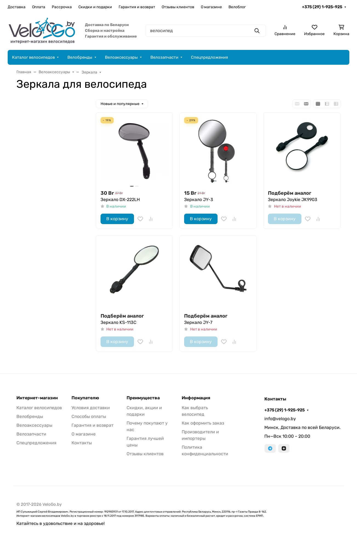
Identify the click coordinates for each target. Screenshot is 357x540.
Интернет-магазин (37, 398)
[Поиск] (205, 30)
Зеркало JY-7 (198, 322)
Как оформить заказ (203, 423)
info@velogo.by (280, 418)
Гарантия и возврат (137, 7)
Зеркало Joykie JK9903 (292, 199)
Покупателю (85, 398)
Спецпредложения (209, 57)
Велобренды (79, 57)
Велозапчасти (164, 57)
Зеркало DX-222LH (120, 199)
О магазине (211, 7)
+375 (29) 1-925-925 (322, 6)
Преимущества (143, 398)
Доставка (16, 7)
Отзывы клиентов (178, 7)
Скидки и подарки (95, 7)
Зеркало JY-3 (198, 199)
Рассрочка (62, 7)
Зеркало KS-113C (118, 322)
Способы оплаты (89, 416)
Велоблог (237, 7)
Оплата (38, 7)
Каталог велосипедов (33, 57)
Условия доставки (91, 407)
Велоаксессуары (121, 57)
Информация (196, 398)
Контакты (82, 442)
